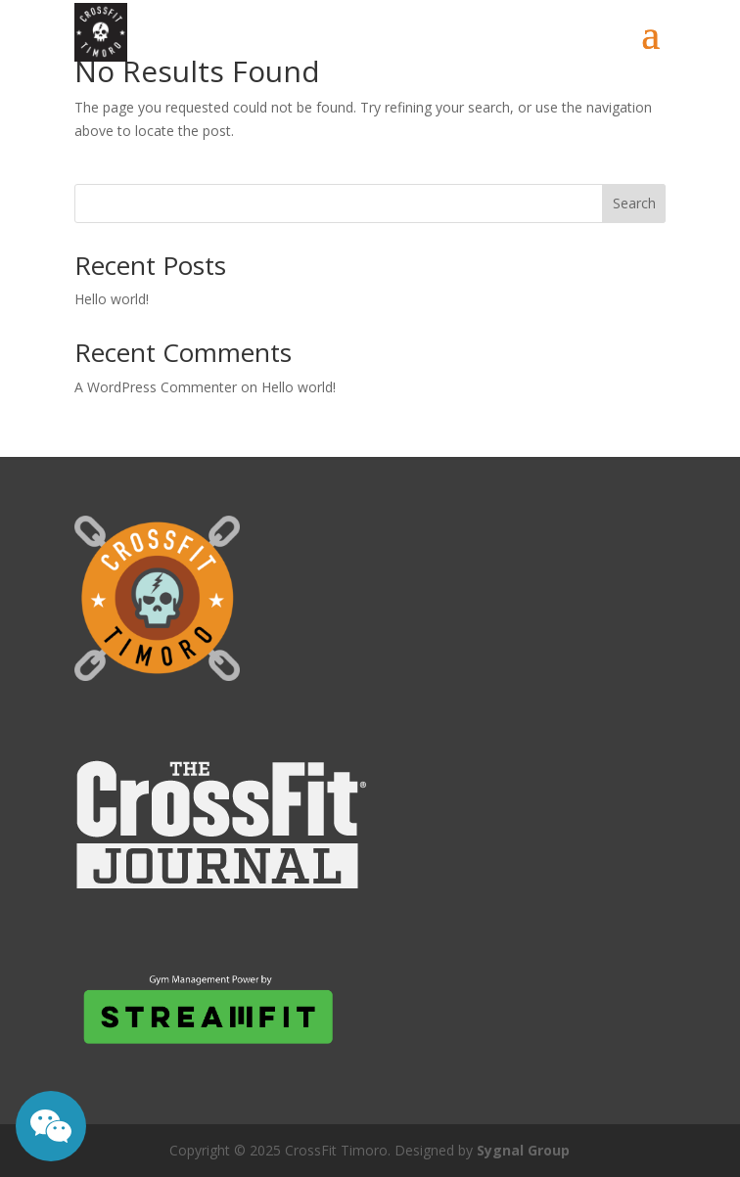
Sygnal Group (523, 1150)
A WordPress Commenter (155, 387)
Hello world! (111, 299)
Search (634, 203)
